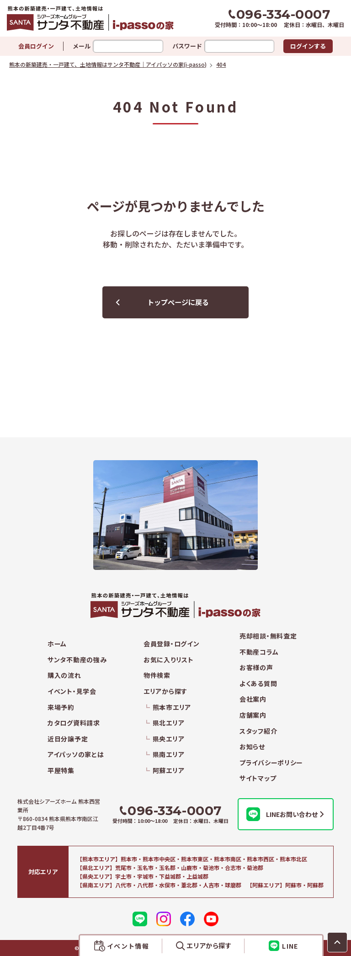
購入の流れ (64, 675)
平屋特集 (61, 770)
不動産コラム (258, 652)
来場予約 (61, 707)
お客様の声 (256, 667)
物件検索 (157, 675)
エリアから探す (165, 691)
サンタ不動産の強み (77, 659)
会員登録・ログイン (171, 643)
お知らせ (252, 746)
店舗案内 (252, 715)
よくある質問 (258, 683)
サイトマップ (257, 778)
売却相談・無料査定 (268, 636)
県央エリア (169, 739)
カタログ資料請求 (74, 723)
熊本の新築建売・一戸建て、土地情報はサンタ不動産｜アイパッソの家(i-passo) (91, 18)
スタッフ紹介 (258, 731)
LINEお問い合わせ (282, 814)
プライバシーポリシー (271, 762)
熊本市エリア (172, 707)
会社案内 (252, 699)
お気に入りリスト (169, 659)
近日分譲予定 (68, 739)
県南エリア (169, 754)
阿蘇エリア (169, 770)
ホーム (57, 643)
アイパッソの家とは (76, 754)
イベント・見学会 (72, 691)
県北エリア (169, 723)
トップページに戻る (178, 302)
